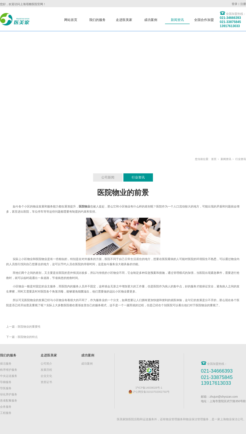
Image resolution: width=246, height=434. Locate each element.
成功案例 (150, 20)
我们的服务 (97, 20)
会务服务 (5, 406)
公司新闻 (107, 177)
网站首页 (70, 20)
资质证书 (46, 382)
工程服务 (5, 412)
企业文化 (46, 376)
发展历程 (46, 369)
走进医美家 (124, 20)
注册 (243, 4)
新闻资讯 (177, 20)
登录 (234, 4)
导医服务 (5, 388)
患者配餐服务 (8, 400)
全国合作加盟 (204, 20)
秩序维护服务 (8, 369)
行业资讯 (240, 159)
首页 (213, 159)
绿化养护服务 (8, 394)
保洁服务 (5, 363)
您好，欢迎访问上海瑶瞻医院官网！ (23, 4)
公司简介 (46, 363)
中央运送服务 (8, 376)
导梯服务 (5, 382)
